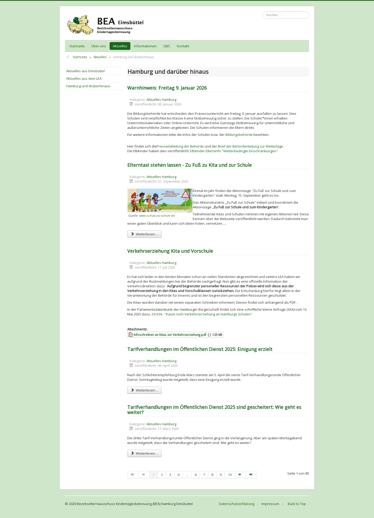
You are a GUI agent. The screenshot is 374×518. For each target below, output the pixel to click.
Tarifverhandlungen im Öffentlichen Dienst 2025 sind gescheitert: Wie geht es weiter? (214, 409)
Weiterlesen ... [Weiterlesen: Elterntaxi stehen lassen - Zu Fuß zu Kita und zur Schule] (144, 234)
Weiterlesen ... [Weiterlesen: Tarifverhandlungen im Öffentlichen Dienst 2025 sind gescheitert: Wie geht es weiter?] (144, 453)
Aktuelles (120, 46)
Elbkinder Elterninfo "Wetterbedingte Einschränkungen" (234, 151)
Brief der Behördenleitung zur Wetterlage (250, 146)
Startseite (77, 46)
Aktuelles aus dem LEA (84, 78)
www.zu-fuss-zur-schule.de (157, 215)
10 (230, 474)
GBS (166, 46)
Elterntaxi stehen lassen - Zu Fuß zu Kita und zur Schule (189, 165)
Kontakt (183, 46)
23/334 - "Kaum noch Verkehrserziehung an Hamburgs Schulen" (201, 314)
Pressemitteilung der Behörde (180, 146)
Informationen (145, 46)
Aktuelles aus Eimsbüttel (85, 71)
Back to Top (297, 504)
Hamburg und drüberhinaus (88, 86)
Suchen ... (262, 11)
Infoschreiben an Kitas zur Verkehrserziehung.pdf (169, 335)
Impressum (270, 504)
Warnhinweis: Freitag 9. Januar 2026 (167, 88)
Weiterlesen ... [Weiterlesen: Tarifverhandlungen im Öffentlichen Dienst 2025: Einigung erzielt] (144, 390)
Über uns (98, 46)
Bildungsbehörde (239, 134)
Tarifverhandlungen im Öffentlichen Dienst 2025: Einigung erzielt (199, 349)
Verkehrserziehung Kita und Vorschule (170, 251)
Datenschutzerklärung (236, 504)
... (187, 474)
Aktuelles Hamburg (161, 99)
